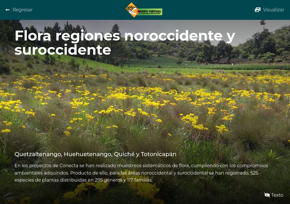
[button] (269, 9)
